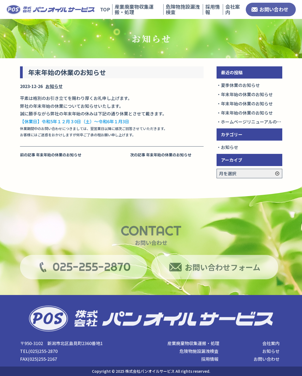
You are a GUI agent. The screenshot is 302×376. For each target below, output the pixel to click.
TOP (105, 9)
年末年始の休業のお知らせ (247, 94)
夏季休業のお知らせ (240, 85)
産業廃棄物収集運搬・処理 (134, 9)
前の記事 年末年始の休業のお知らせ (50, 154)
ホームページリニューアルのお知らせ (257, 121)
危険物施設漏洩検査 (183, 9)
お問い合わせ (273, 9)
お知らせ (54, 86)
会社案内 (232, 9)
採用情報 (212, 9)
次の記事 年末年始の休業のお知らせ (160, 154)
